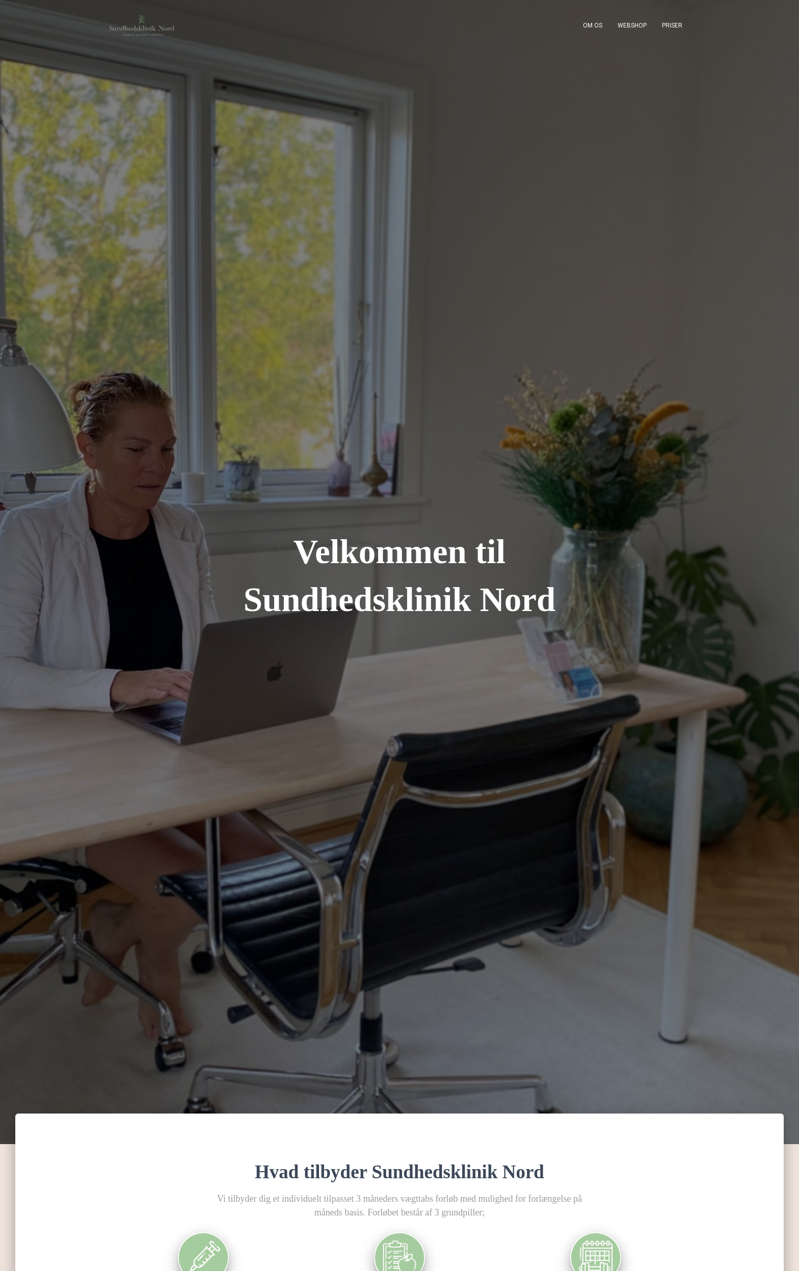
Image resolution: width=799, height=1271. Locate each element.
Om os (592, 25)
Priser (672, 25)
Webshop (632, 25)
